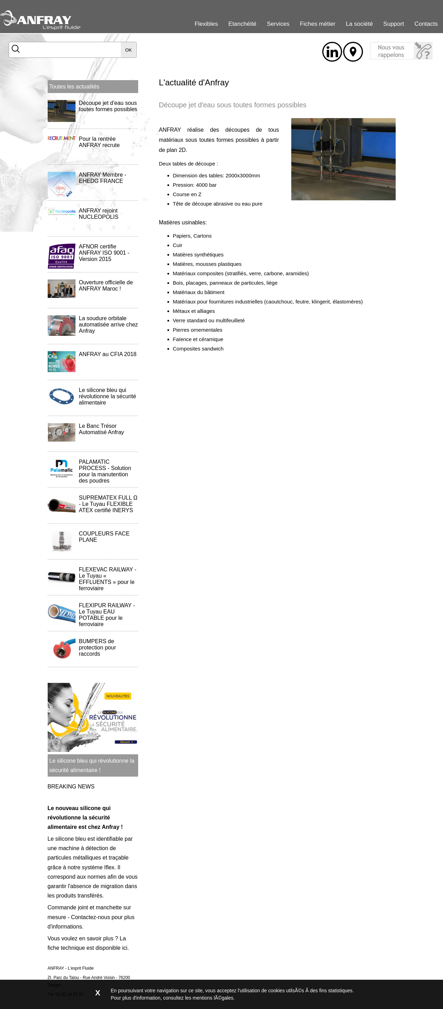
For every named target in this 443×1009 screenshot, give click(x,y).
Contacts (426, 24)
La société (359, 24)
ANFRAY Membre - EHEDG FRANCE (102, 178)
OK (128, 50)
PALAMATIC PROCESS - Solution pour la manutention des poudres (105, 471)
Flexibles (206, 24)
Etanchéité (242, 24)
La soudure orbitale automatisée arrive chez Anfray (108, 324)
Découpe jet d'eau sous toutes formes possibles (108, 106)
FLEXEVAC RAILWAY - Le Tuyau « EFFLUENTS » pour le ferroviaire (107, 579)
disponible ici (111, 948)
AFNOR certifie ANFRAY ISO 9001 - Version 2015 (104, 253)
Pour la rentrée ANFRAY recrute (99, 142)
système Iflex (98, 867)
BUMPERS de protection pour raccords (97, 647)
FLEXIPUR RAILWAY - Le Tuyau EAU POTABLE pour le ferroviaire (107, 614)
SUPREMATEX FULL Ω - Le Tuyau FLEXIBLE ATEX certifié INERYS (108, 504)
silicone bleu (70, 839)
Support (393, 24)
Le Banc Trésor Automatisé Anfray (101, 429)
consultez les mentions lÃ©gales (198, 998)
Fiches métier (317, 24)
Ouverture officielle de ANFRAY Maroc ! (106, 285)
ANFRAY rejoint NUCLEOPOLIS (99, 214)
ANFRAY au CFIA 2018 (108, 354)
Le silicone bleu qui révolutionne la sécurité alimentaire (107, 396)
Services (278, 24)
